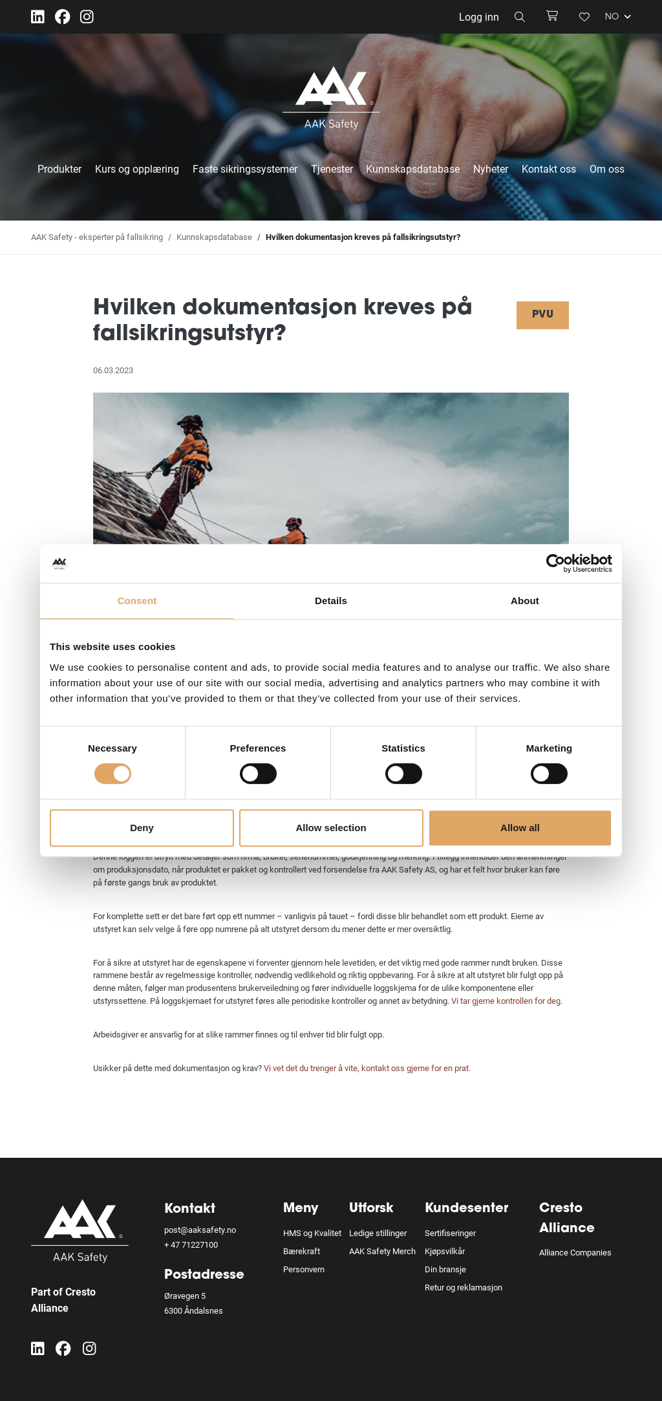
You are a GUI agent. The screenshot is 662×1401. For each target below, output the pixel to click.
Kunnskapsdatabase (413, 168)
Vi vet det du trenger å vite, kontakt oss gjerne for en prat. (368, 1068)
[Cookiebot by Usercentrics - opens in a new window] (555, 563)
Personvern (304, 1269)
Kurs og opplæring (137, 168)
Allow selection (330, 827)
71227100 (200, 1244)
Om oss (607, 168)
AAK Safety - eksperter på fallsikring (97, 237)
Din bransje (445, 1269)
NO (618, 16)
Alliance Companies (575, 1252)
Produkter (59, 168)
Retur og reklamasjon (463, 1286)
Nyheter (490, 168)
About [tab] (525, 600)
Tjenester (332, 168)
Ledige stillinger (378, 1233)
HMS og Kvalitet (312, 1233)
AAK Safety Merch (382, 1251)
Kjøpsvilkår (445, 1251)
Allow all (520, 827)
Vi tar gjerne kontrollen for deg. (507, 1000)
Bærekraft (301, 1251)
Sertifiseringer (450, 1233)
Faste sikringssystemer (245, 168)
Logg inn (479, 16)
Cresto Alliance (567, 1218)
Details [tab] (331, 600)
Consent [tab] (137, 600)
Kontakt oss (549, 168)
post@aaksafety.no (200, 1229)
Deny (142, 827)
